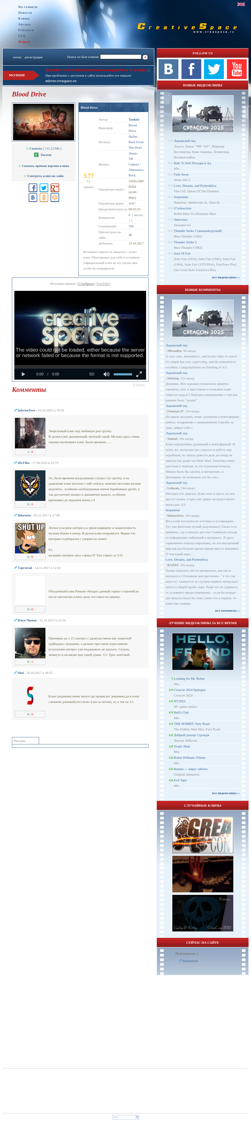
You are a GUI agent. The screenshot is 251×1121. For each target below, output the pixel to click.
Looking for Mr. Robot (189, 678)
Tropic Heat (182, 746)
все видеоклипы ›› (226, 277)
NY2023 (179, 701)
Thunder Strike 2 (185, 242)
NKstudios (174, 351)
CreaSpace (86, 283)
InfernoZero (175, 515)
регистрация (33, 57)
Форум (24, 41)
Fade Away (181, 174)
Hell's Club (181, 712)
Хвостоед (180, 219)
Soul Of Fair (182, 253)
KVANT (172, 565)
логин (17, 57)
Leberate (173, 488)
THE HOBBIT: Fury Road (192, 723)
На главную (28, 7)
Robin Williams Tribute (190, 757)
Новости (25, 12)
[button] (138, 385)
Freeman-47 (175, 411)
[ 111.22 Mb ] (44, 148)
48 (130, 235)
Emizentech (190, 961)
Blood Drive (89, 107)
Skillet (133, 136)
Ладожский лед (184, 141)
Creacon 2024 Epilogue (190, 690)
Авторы (24, 24)
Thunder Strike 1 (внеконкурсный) (198, 231)
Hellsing (173, 378)
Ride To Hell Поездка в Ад (192, 163)
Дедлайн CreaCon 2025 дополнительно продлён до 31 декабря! (96, 70)
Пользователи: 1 (187, 953)
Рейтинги (26, 30)
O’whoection (182, 208)
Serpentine (181, 197)
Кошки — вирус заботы (190, 769)
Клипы (24, 18)
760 (131, 226)
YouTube (103, 283)
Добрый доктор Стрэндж (192, 735)
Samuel (172, 438)
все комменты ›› (227, 610)
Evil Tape (180, 780)
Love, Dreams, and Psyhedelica (195, 185)
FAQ (21, 36)
